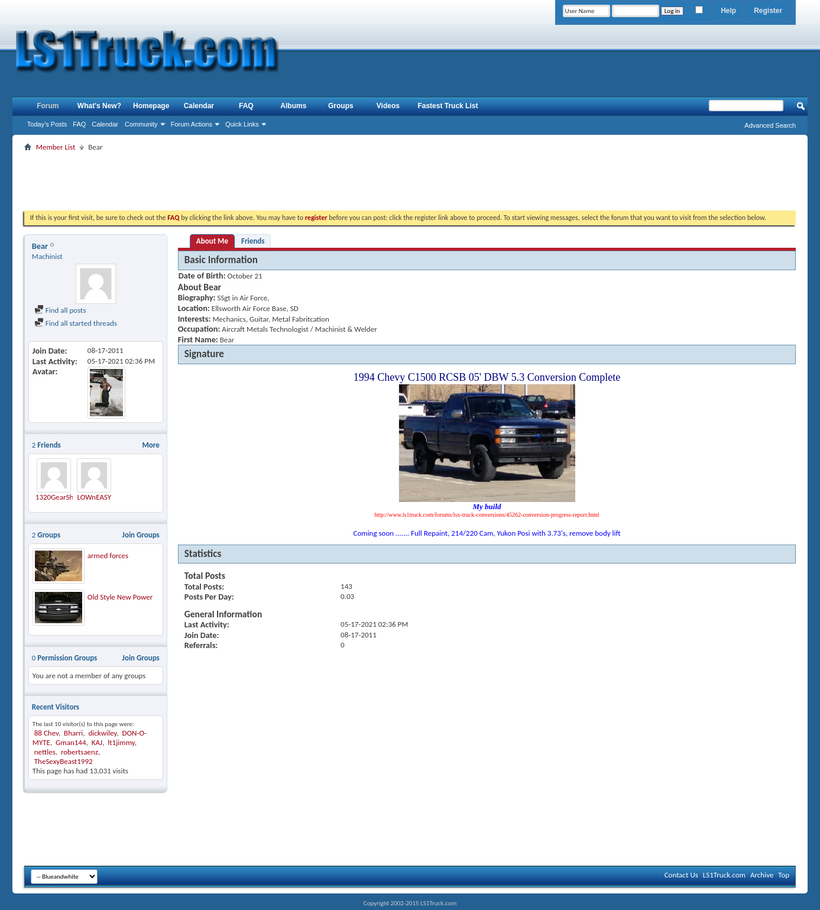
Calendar (105, 124)
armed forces (107, 555)
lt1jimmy (121, 742)
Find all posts (60, 310)
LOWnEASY (94, 497)
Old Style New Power (120, 596)
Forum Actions (191, 124)
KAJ (97, 742)
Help (728, 11)
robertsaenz (79, 751)
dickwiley (102, 732)
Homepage (151, 106)
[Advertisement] (410, 181)
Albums (293, 106)
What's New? (99, 106)
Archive (761, 874)
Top (783, 874)
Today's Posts (47, 124)
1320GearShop (58, 497)
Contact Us (681, 874)
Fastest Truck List (447, 106)
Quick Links (242, 124)
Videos (388, 106)
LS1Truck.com (724, 874)
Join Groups (141, 534)
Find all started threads (75, 323)
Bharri (73, 732)
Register (768, 11)
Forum (48, 106)
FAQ (79, 124)
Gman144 (71, 742)
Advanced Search (770, 125)
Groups (341, 106)
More (150, 445)
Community (141, 124)
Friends (252, 241)
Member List (55, 147)
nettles (45, 751)
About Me (212, 241)
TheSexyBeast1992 (63, 761)
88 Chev (46, 732)
